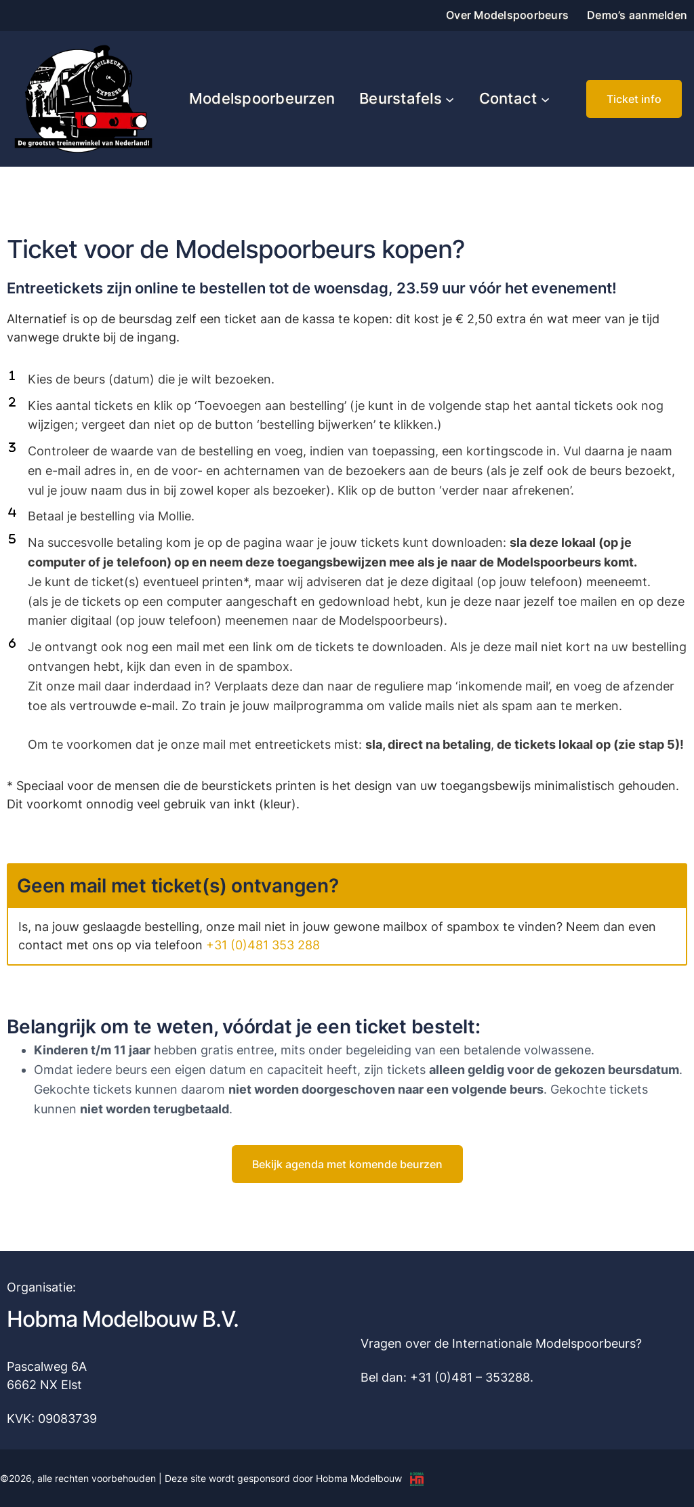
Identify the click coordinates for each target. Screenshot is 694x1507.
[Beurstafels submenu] (449, 98)
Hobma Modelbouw (359, 1478)
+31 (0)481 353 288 (263, 945)
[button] (634, 99)
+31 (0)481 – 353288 (470, 1377)
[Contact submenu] (545, 98)
